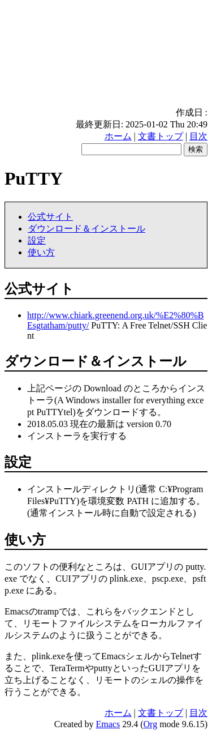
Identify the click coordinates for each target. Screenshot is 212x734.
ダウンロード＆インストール (86, 228)
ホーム (118, 136)
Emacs (108, 724)
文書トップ (160, 136)
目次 (198, 136)
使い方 (41, 252)
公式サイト (50, 216)
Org (151, 724)
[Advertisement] (106, 56)
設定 (37, 240)
